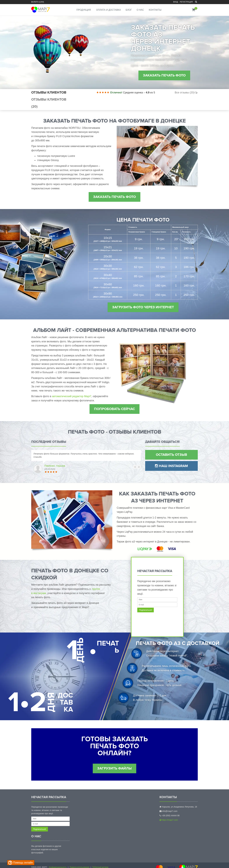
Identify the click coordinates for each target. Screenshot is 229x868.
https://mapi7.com (168, 820)
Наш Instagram (171, 466)
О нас (140, 10)
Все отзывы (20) (186, 92)
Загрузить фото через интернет (143, 307)
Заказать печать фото (164, 75)
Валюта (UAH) (37, 2)
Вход (175, 2)
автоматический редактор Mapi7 (71, 396)
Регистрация (186, 2)
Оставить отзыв (171, 455)
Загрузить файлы (114, 768)
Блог (129, 10)
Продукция (83, 10)
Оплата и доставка (108, 10)
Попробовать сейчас (114, 409)
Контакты (155, 10)
